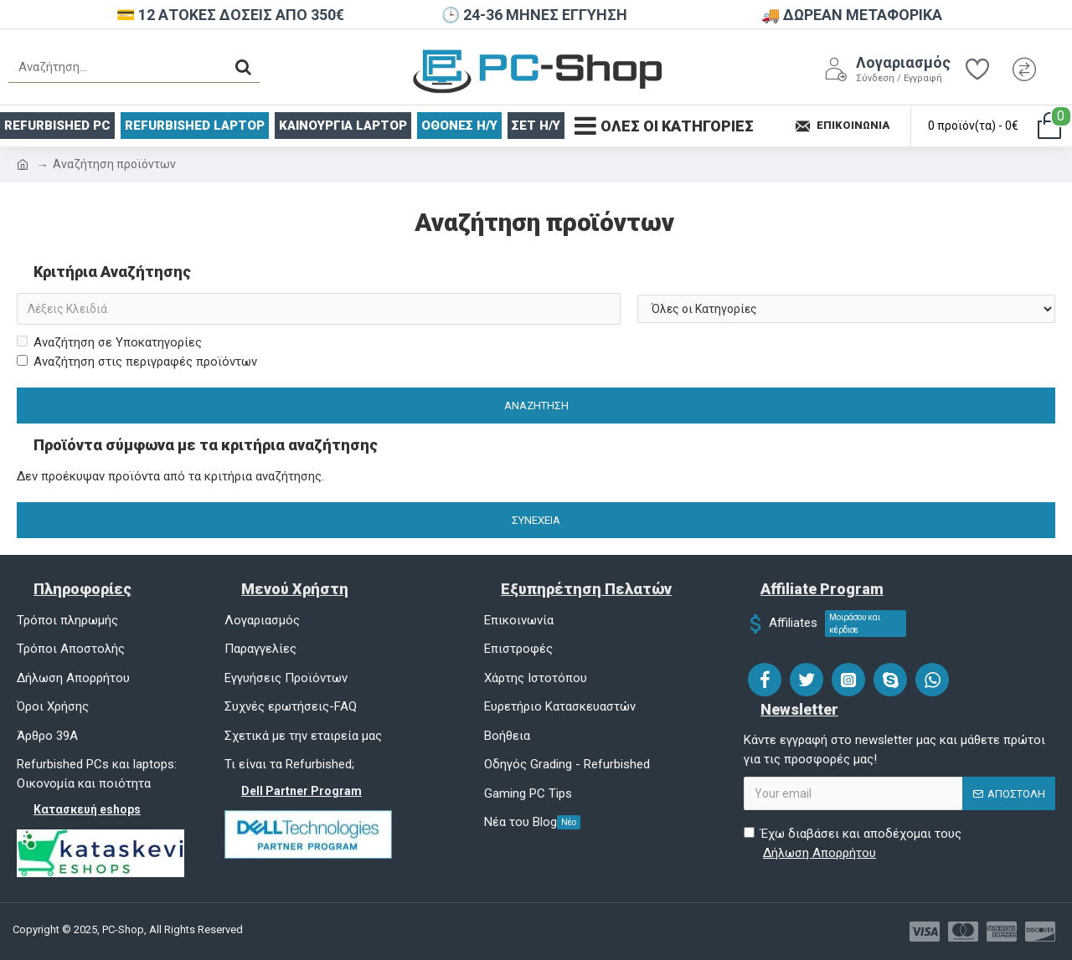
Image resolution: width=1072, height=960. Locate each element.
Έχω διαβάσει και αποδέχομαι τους (852, 844)
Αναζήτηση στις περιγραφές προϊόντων (137, 361)
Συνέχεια (536, 520)
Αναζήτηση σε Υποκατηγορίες (109, 342)
